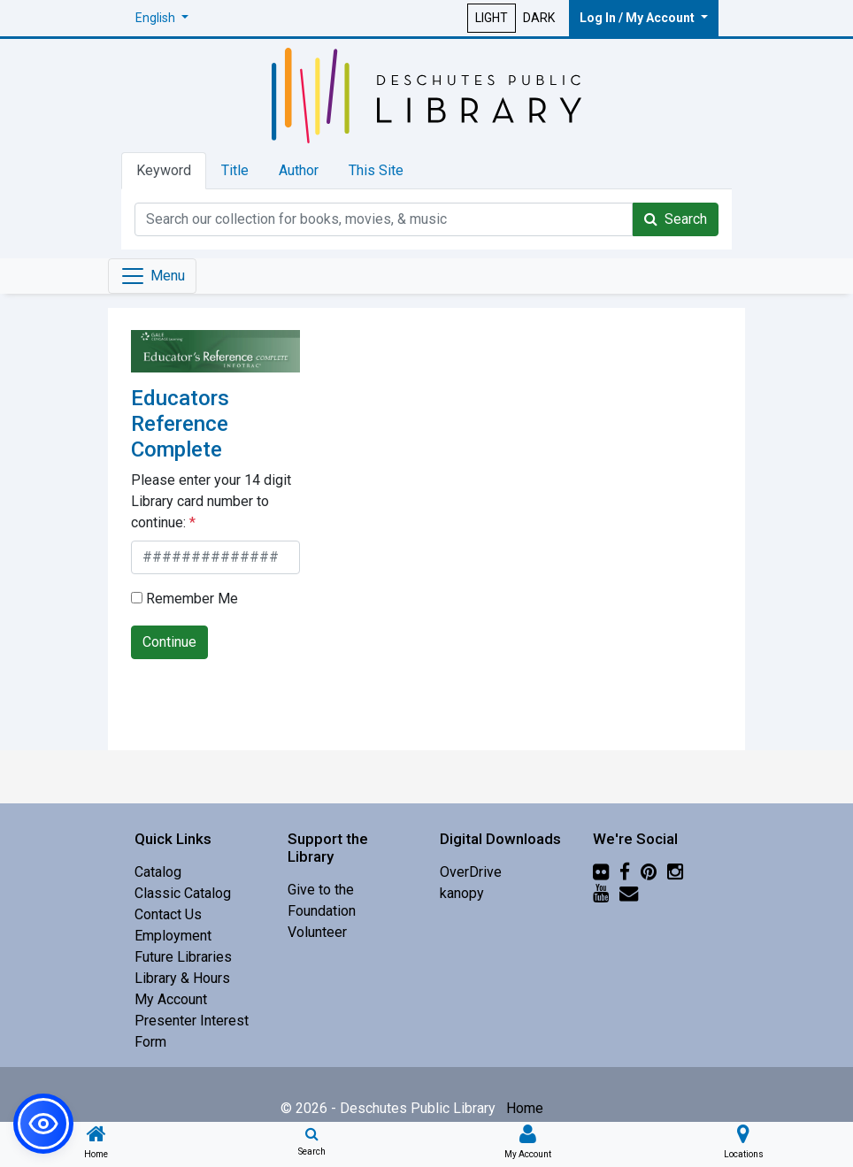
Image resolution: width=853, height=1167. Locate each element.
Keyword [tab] (163, 170)
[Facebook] (624, 872)
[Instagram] (675, 872)
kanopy (462, 893)
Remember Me (184, 598)
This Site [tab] (376, 170)
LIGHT (491, 18)
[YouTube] (601, 893)
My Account (170, 999)
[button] (161, 18)
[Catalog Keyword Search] (383, 219)
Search (675, 219)
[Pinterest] (649, 872)
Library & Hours (182, 978)
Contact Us (168, 914)
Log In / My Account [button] (638, 18)
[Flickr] (601, 872)
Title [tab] (235, 170)
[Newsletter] (628, 893)
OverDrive (471, 872)
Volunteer (317, 932)
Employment (172, 935)
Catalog (157, 872)
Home (524, 1108)
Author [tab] (299, 170)
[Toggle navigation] (152, 276)
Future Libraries (183, 956)
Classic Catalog (182, 893)
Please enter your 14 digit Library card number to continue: (211, 501)
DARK (539, 18)
